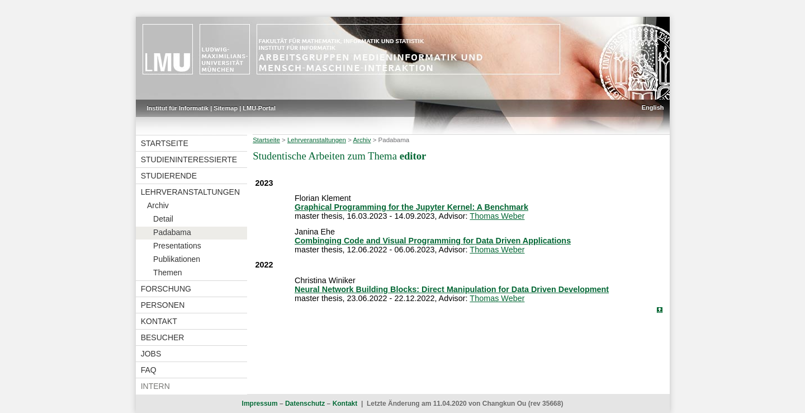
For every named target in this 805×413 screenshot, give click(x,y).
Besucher (162, 337)
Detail (163, 218)
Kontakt (159, 321)
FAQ (149, 369)
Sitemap (226, 108)
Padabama (172, 232)
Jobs (151, 353)
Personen (163, 305)
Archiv (158, 205)
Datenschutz (305, 403)
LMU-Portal (259, 108)
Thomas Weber (497, 216)
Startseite (164, 143)
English (653, 107)
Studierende (169, 175)
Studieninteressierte (189, 159)
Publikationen (176, 259)
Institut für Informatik (178, 108)
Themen (167, 272)
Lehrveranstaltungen (190, 191)
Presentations (177, 245)
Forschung (166, 288)
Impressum (260, 403)
